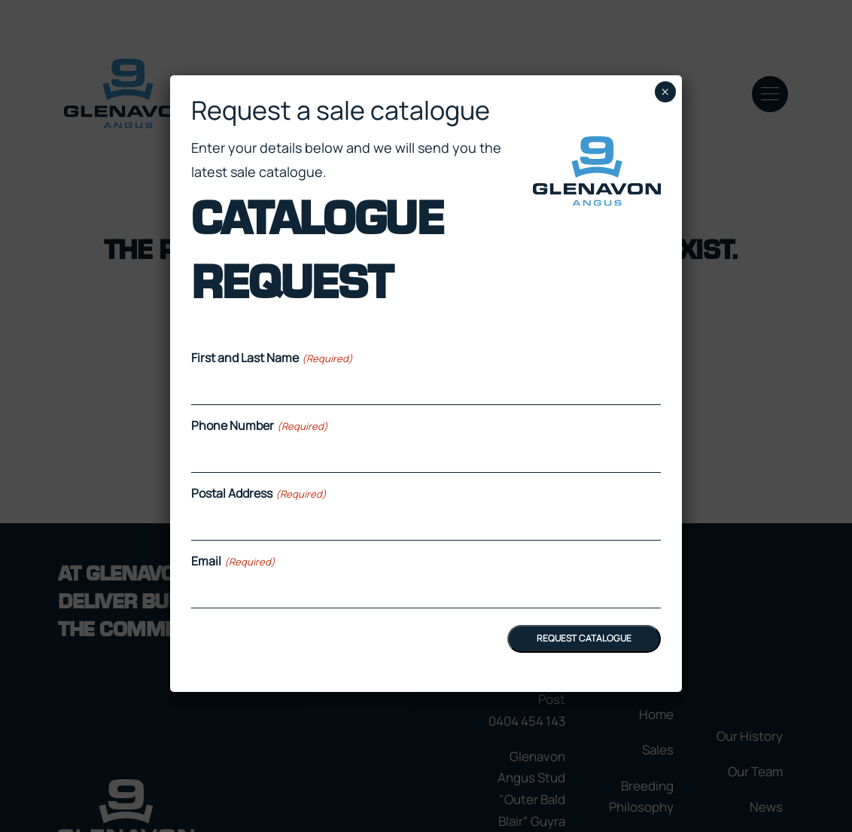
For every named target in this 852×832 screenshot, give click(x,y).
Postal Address (258, 493)
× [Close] (665, 92)
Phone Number (259, 425)
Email (233, 561)
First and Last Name (271, 357)
